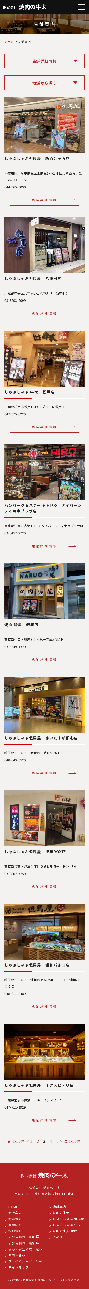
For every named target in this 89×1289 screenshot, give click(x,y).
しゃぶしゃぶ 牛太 (67, 1225)
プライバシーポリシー (25, 1261)
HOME (13, 1206)
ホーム (9, 41)
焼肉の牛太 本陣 (65, 1231)
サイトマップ (18, 1267)
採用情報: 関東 (23, 1237)
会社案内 (15, 1213)
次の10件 (72, 1141)
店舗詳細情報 (44, 200)
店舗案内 (59, 1206)
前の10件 (16, 1141)
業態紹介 (15, 1225)
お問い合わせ (18, 1255)
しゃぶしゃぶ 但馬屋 (68, 1219)
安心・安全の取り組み (25, 1249)
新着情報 (15, 1219)
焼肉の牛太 (61, 1213)
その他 (58, 1237)
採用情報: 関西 (23, 1243)
